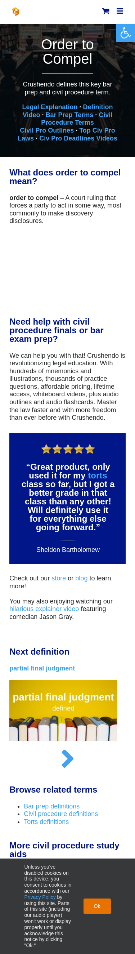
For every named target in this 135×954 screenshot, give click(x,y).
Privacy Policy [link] (40, 897)
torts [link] (97, 475)
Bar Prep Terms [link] (69, 115)
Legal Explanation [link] (49, 107)
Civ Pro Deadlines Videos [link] (78, 138)
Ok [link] (97, 906)
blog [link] (81, 578)
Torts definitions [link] (46, 821)
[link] (125, 32)
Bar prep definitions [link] (52, 806)
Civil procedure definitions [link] (61, 813)
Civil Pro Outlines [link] (47, 130)
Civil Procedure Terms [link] (76, 118)
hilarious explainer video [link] (44, 608)
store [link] (58, 578)
